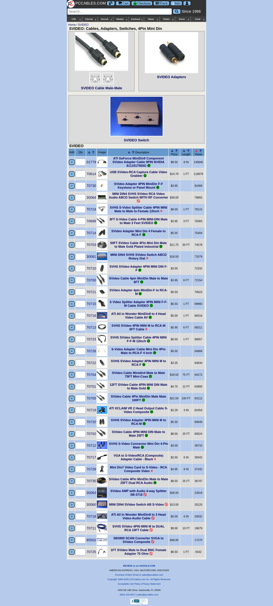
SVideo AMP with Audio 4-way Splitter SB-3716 (138, 492)
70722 (91, 363)
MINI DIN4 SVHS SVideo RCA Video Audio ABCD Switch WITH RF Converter (138, 197)
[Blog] (111, 3)
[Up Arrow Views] (200, 151)
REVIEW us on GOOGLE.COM (139, 565)
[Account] (187, 3)
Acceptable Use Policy (129, 584)
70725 (91, 552)
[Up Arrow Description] (133, 152)
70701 (91, 386)
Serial (200, 19)
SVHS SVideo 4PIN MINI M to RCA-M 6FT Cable (138, 327)
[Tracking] (161, 3)
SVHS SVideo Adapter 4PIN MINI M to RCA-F (138, 362)
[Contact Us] (176, 3)
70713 (91, 327)
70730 (91, 186)
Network (106, 19)
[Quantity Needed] (80, 162)
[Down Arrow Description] (129, 152)
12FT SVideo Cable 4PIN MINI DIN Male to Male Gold (138, 386)
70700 (91, 280)
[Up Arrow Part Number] (93, 152)
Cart (123, 3)
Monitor (121, 19)
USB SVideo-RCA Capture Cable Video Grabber (138, 174)
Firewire (91, 19)
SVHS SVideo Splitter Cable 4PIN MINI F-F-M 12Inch (138, 339)
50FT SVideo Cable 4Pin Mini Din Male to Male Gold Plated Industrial (138, 244)
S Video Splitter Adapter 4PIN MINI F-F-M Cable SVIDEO (138, 303)
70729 (91, 469)
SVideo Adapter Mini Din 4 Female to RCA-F (138, 233)
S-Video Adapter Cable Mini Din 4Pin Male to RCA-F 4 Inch (138, 351)
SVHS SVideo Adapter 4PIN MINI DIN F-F (138, 268)
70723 (91, 339)
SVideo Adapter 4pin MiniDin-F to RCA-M (138, 292)
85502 (91, 540)
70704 (91, 375)
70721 (91, 292)
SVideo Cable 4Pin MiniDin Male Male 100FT (138, 398)
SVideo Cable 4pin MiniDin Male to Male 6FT (138, 280)
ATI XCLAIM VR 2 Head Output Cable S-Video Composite (138, 410)
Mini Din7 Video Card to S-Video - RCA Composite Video (138, 469)
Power (184, 19)
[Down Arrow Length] (184, 151)
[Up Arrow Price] (176, 151)
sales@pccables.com (147, 594)
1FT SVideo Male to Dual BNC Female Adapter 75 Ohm (138, 551)
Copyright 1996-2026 (117, 579)
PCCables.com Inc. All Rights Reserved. (150, 579)
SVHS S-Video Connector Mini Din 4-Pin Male (138, 445)
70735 (91, 481)
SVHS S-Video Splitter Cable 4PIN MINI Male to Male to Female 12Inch (138, 209)
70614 (91, 174)
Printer (168, 19)
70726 (91, 351)
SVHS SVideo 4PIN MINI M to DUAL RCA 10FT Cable (138, 528)
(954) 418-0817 (127, 594)
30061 (91, 256)
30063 (91, 493)
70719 (91, 410)
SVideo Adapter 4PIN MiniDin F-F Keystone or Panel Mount (138, 185)
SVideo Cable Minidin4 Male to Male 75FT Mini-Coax (138, 374)
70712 (91, 445)
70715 (91, 304)
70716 (91, 316)
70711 (91, 528)
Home (72, 24)
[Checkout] (142, 3)
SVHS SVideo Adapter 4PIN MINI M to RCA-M (138, 422)
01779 (91, 162)
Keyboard (137, 19)
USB (76, 19)
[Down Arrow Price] (172, 151)
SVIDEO (83, 24)
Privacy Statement (151, 584)
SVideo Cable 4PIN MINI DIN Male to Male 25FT (138, 433)
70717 (91, 457)
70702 (91, 434)
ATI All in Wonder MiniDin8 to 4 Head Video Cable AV (138, 315)
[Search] (119, 11)
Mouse (153, 19)
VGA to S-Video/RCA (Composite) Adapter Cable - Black (138, 457)
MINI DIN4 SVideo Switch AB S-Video (138, 504)
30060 (91, 504)
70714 (91, 233)
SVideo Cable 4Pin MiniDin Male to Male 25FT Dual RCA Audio (138, 481)
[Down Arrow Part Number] (89, 152)
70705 (91, 398)
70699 (91, 221)
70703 (91, 245)
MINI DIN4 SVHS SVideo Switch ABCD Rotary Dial (138, 256)
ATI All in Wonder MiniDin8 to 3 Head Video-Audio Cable (138, 516)
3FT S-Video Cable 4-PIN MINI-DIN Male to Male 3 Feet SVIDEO (138, 221)
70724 (91, 209)
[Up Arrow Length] (188, 151)
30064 (91, 197)
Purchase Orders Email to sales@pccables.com (139, 575)
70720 (91, 422)
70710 (91, 268)
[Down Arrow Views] (196, 151)
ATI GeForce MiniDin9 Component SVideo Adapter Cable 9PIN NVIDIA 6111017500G (138, 162)
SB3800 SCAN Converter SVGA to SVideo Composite (138, 540)
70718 (91, 516)
